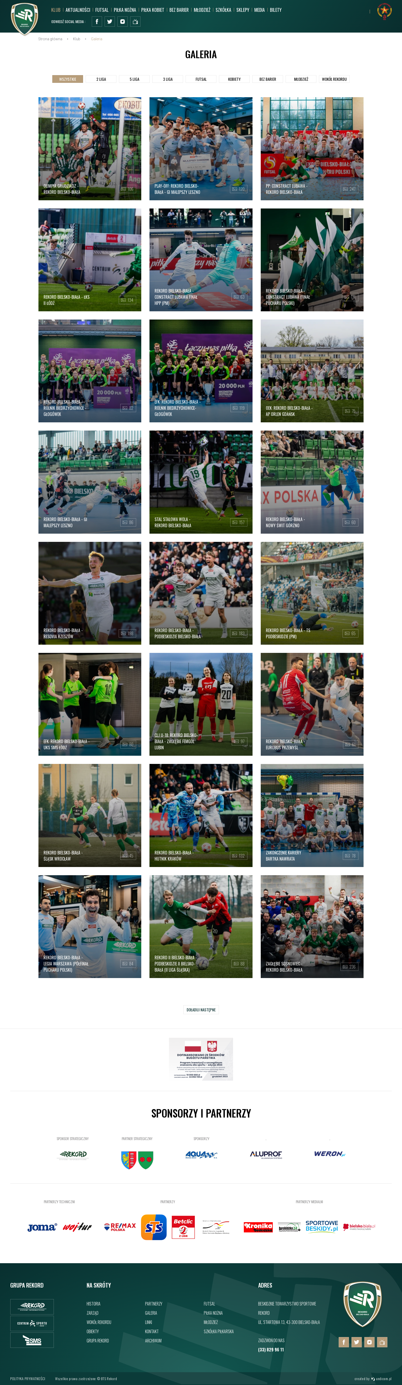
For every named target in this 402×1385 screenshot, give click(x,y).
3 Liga (168, 81)
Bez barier (179, 9)
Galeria (151, 1313)
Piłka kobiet (152, 9)
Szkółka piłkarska (219, 1331)
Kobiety (234, 81)
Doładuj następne (201, 1012)
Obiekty (93, 1331)
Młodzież (202, 9)
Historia (93, 1304)
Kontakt (152, 1331)
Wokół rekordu (99, 1322)
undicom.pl (381, 1378)
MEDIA (259, 9)
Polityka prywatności (27, 1378)
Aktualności (78, 9)
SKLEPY (242, 9)
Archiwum (153, 1341)
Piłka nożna (125, 9)
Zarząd (92, 1313)
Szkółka (223, 9)
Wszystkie (67, 81)
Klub (56, 9)
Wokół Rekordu (334, 81)
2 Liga (101, 81)
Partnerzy (153, 1304)
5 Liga (134, 81)
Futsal (102, 9)
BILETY (276, 9)
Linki (148, 1322)
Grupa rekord (98, 1341)
